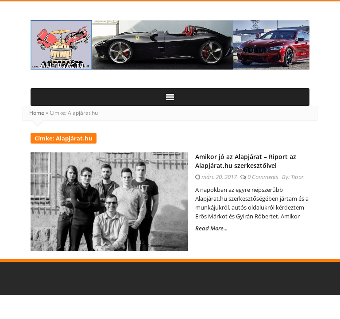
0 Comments (262, 177)
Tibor (297, 177)
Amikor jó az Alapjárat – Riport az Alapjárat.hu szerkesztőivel (245, 161)
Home (36, 113)
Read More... (211, 228)
